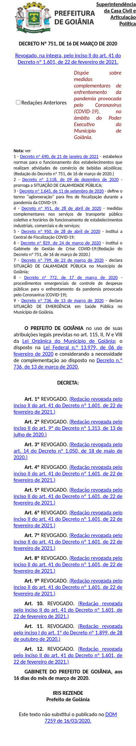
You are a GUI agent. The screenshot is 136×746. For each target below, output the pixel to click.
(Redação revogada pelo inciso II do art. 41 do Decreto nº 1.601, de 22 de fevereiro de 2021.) (68, 405)
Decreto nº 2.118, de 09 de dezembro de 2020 (70, 179)
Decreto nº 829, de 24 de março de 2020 (61, 243)
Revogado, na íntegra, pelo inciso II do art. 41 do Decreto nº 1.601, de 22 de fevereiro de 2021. (68, 58)
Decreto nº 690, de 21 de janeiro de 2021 (59, 156)
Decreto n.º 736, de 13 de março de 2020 (68, 363)
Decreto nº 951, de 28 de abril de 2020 (61, 208)
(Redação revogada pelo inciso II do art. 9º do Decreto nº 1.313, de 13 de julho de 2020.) (68, 428)
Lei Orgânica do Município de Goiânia (68, 341)
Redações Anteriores (43, 102)
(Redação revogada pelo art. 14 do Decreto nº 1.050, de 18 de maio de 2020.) (68, 450)
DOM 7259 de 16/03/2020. (81, 717)
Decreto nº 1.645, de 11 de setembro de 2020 (61, 191)
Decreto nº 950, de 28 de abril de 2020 (60, 231)
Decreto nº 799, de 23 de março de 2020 (62, 260)
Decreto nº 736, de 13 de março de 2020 (62, 300)
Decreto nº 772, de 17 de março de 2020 (71, 277)
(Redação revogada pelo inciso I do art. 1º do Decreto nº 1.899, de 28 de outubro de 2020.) (68, 632)
